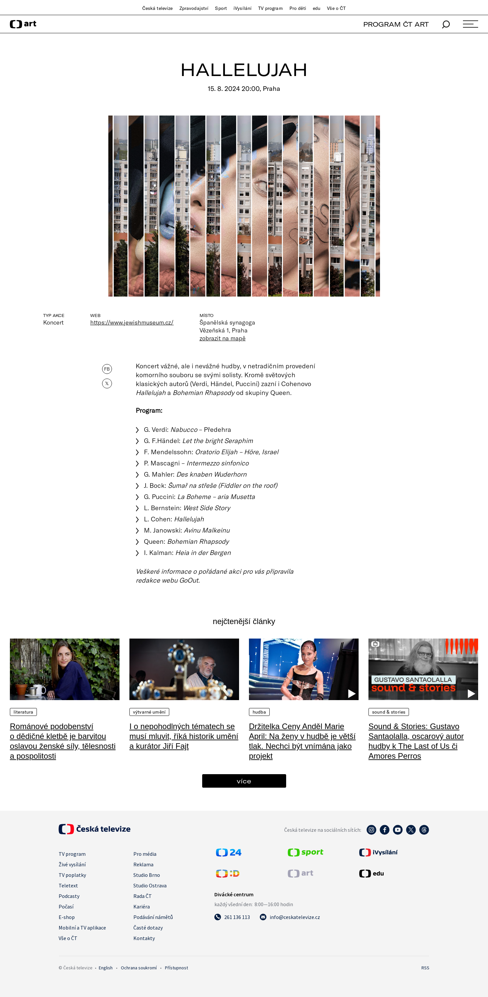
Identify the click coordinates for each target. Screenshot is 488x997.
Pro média (144, 854)
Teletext (68, 885)
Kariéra (141, 906)
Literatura (23, 712)
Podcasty (69, 896)
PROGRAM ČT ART (396, 24)
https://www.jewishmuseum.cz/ (132, 322)
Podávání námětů (153, 917)
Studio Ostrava (150, 885)
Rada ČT (142, 896)
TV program (270, 8)
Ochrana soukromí (139, 968)
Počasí (66, 906)
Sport (221, 8)
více (244, 781)
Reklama (143, 864)
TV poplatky (72, 875)
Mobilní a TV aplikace (82, 927)
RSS (425, 968)
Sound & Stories (388, 712)
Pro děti (297, 8)
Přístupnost (176, 968)
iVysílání (242, 8)
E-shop (67, 917)
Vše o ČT (336, 8)
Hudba (259, 712)
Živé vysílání (72, 864)
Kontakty (144, 938)
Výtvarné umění (149, 712)
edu (316, 8)
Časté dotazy (148, 927)
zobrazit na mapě (223, 338)
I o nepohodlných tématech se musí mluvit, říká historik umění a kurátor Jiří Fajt (183, 736)
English (106, 968)
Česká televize (157, 8)
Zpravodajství (194, 8)
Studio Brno (146, 875)
